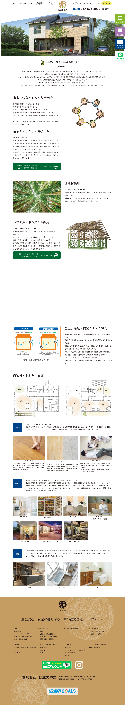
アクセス (96, 3)
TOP (14, 3)
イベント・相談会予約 (120, 34)
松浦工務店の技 (43, 628)
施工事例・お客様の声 (71, 628)
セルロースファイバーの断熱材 (48, 636)
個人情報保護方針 (95, 647)
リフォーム (107, 3)
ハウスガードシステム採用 (21, 634)
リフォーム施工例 (70, 652)
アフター (16, 644)
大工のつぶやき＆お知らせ (97, 644)
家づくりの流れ (94, 628)
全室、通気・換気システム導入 (23, 636)
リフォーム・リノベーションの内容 (75, 650)
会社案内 (89, 3)
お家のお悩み (69, 647)
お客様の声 (68, 655)
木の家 (41, 631)
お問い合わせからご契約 (97, 631)
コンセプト (23, 3)
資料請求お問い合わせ (120, 46)
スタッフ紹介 (43, 647)
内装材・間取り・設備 (20, 639)
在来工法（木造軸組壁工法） (48, 634)
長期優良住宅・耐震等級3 (47, 639)
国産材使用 (17, 631)
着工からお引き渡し (96, 634)
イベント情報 (120, 22)
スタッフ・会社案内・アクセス (48, 644)
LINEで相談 (120, 59)
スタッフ (82, 3)
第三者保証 (17, 652)
